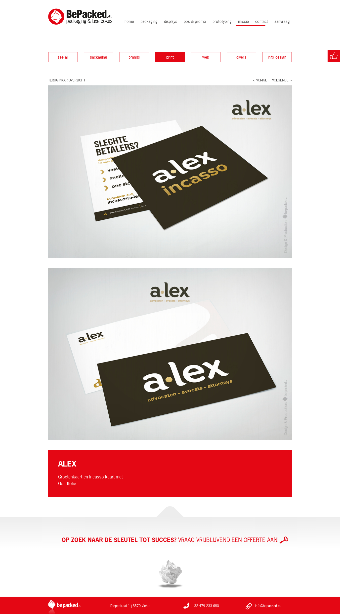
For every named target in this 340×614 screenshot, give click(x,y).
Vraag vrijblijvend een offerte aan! (175, 540)
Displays (170, 21)
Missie (243, 21)
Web (205, 57)
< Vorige (260, 80)
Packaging (149, 21)
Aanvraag (282, 21)
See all (63, 57)
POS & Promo (195, 21)
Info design (277, 57)
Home (129, 21)
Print (170, 57)
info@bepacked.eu (268, 605)
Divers (241, 57)
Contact (261, 21)
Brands (134, 57)
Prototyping (222, 21)
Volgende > (282, 80)
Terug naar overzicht (66, 80)
